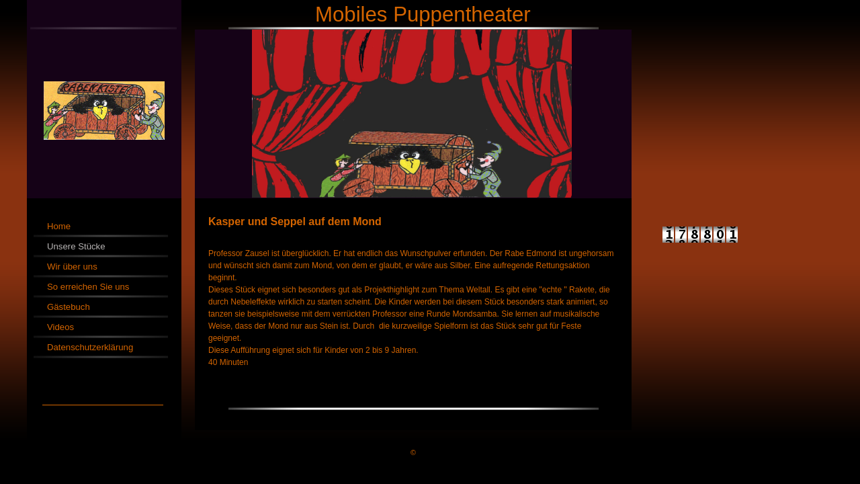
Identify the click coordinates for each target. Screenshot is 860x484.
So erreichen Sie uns (88, 287)
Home (59, 226)
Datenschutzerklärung (90, 347)
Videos (60, 327)
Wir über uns (72, 266)
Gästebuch (68, 307)
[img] (430, 99)
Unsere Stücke (76, 246)
